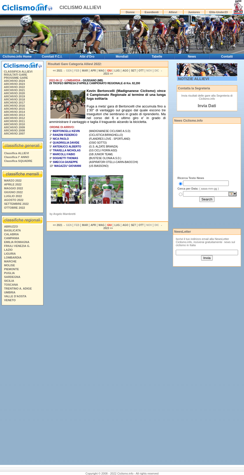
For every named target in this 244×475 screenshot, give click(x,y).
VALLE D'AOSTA (15, 296)
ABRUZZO (11, 226)
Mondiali (122, 56)
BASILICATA (12, 230)
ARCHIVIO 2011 (14, 121)
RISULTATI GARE (15, 74)
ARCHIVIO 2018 (14, 99)
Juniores (194, 12)
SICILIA (9, 280)
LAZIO (8, 249)
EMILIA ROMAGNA (16, 242)
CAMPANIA (11, 238)
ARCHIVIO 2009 (14, 127)
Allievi (173, 12)
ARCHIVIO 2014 (14, 111)
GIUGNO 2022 (13, 192)
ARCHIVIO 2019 (14, 96)
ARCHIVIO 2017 (14, 102)
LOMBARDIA (12, 257)
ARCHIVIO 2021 (14, 90)
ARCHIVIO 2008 (14, 130)
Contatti (227, 56)
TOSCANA (11, 284)
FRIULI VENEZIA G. (17, 245)
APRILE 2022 (13, 184)
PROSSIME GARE (16, 77)
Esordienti (152, 12)
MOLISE (9, 265)
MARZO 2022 (13, 180)
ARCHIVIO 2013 (14, 114)
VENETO (10, 300)
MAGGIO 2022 (13, 188)
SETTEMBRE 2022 (16, 203)
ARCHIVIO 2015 (14, 108)
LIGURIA (10, 253)
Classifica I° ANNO (16, 157)
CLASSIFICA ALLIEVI (18, 71)
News (192, 56)
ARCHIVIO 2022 (14, 87)
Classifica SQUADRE (18, 160)
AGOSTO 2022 (14, 199)
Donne (130, 12)
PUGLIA (9, 273)
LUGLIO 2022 (13, 196)
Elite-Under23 (218, 12)
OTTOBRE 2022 (14, 207)
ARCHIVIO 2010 (14, 124)
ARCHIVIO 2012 (14, 118)
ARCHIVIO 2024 (14, 80)
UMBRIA (10, 292)
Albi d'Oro (87, 56)
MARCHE (10, 261)
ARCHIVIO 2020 (14, 93)
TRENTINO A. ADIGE (18, 288)
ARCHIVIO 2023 (14, 83)
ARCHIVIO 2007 (14, 133)
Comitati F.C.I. (52, 56)
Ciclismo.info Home (17, 56)
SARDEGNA (12, 276)
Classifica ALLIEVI (16, 153)
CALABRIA (11, 234)
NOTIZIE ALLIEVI (193, 78)
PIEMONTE (11, 269)
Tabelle (157, 56)
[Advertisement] (22, 385)
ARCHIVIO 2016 (14, 105)
